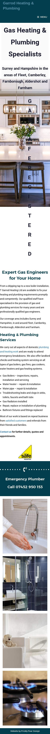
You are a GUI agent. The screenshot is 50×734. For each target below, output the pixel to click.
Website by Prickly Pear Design (25, 731)
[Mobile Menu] (42, 17)
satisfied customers (16, 420)
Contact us (5, 431)
